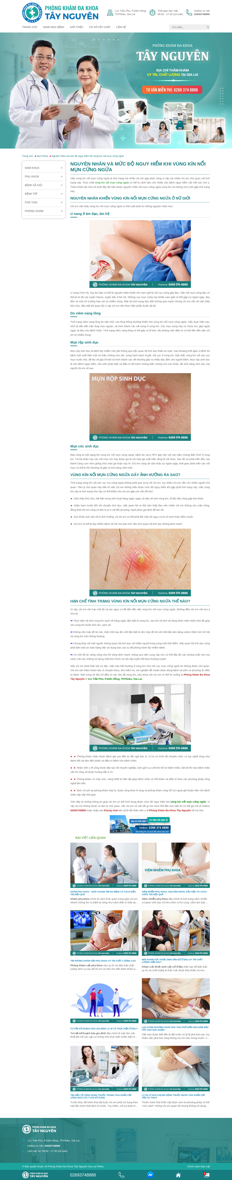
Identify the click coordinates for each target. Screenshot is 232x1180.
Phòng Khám (34, 211)
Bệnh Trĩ (31, 193)
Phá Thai (31, 202)
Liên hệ (121, 27)
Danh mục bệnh (53, 27)
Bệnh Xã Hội (33, 185)
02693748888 (83, 1175)
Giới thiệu (76, 27)
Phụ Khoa (32, 176)
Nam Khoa (32, 168)
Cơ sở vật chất (100, 27)
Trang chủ (29, 27)
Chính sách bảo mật (198, 1166)
